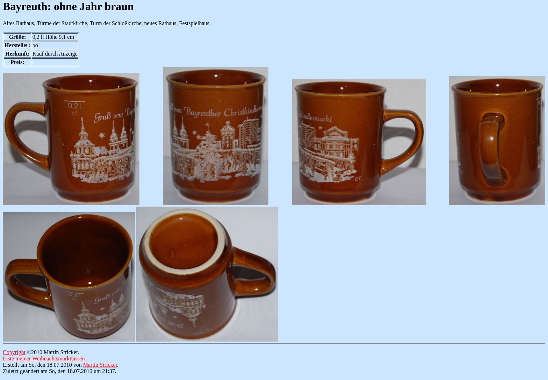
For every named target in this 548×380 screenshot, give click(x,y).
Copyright (14, 352)
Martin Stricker (100, 365)
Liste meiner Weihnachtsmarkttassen (44, 358)
